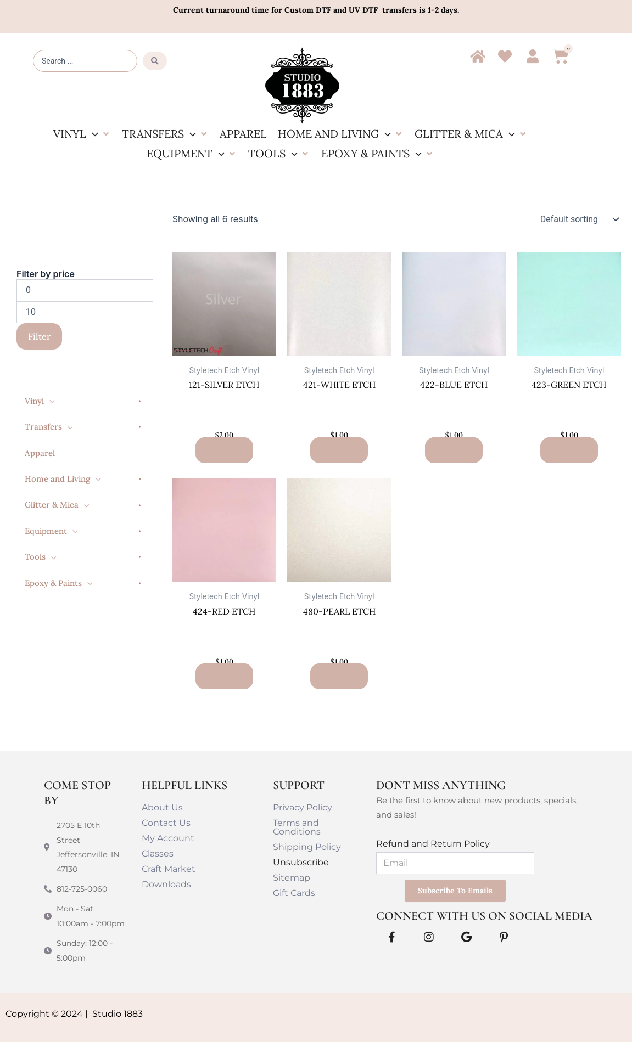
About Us (162, 807)
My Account (168, 838)
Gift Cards (294, 893)
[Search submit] (155, 61)
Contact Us (166, 823)
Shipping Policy (307, 847)
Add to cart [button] (224, 450)
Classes (158, 853)
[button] (82, 134)
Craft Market (168, 869)
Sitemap (291, 877)
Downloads (166, 884)
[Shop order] (577, 219)
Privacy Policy (302, 807)
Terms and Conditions (297, 827)
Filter (39, 336)
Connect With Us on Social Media (484, 916)
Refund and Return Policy (433, 843)
